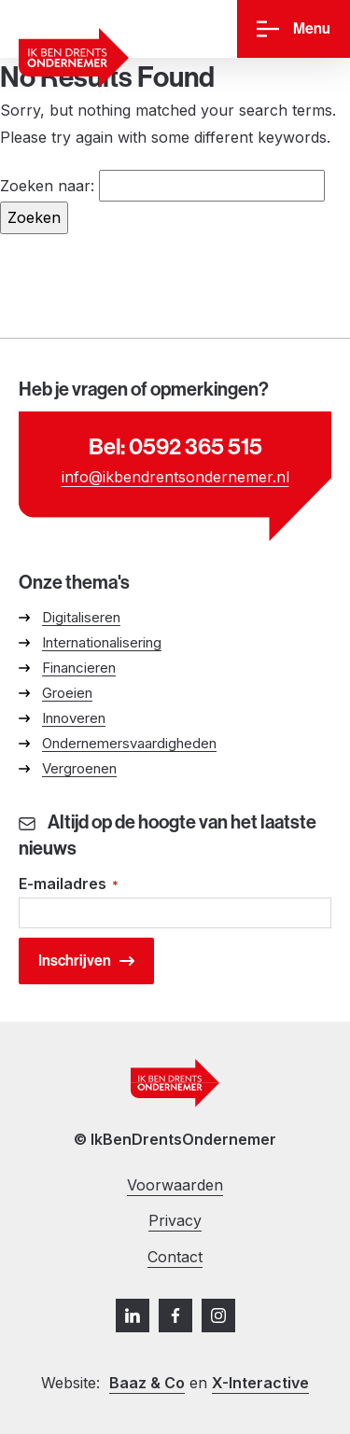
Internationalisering (101, 642)
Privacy (175, 1220)
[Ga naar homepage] (74, 58)
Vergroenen (79, 768)
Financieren (79, 667)
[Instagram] (218, 1315)
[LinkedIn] (132, 1315)
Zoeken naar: (47, 185)
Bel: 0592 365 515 (175, 447)
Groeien (67, 693)
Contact (175, 1256)
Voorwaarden (175, 1185)
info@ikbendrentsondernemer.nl (175, 476)
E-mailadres (69, 885)
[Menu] (293, 29)
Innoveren (73, 718)
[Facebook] (175, 1315)
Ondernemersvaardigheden (129, 743)
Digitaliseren (81, 617)
